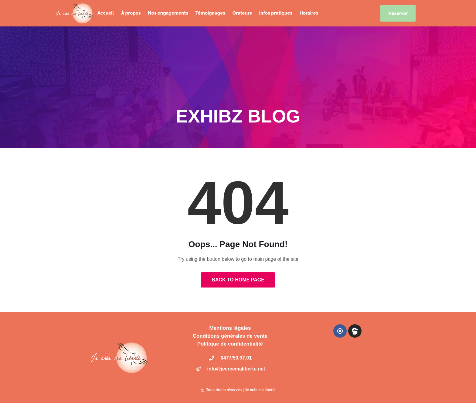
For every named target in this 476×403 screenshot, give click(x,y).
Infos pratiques (275, 13)
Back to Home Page (238, 279)
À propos (131, 13)
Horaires (309, 13)
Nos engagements (168, 13)
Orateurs (242, 13)
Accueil (105, 13)
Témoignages (210, 13)
